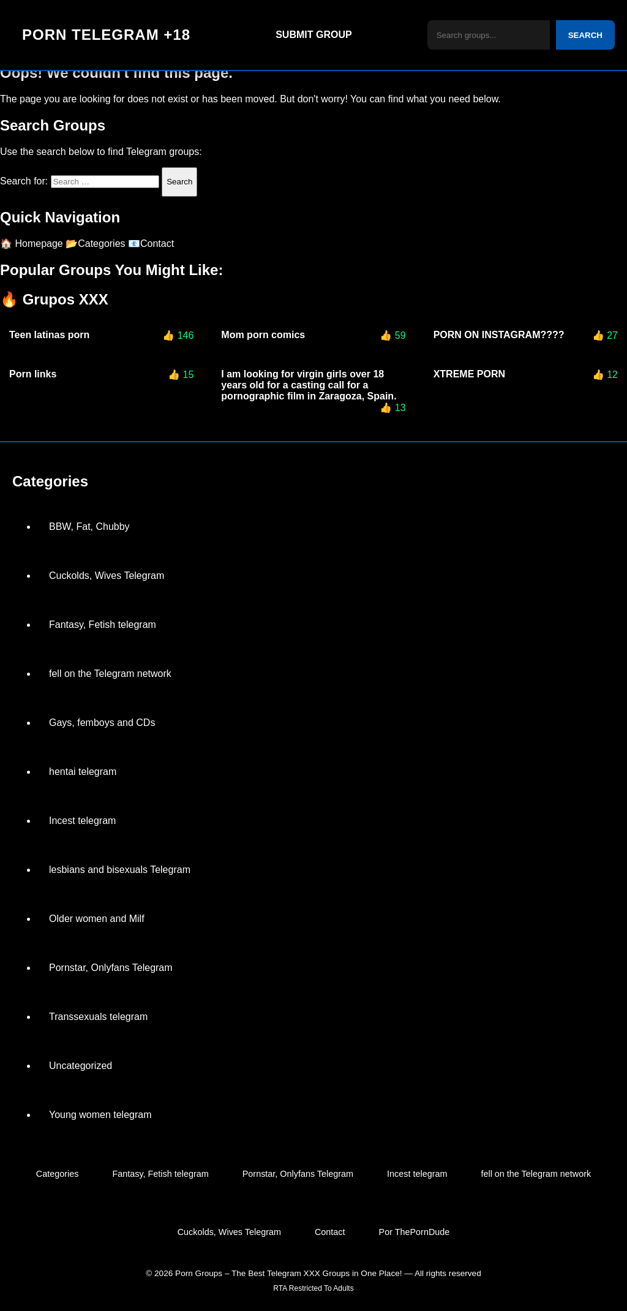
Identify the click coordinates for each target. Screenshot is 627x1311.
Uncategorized (80, 1065)
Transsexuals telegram (98, 1016)
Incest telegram (82, 820)
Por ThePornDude (414, 1232)
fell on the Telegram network (110, 673)
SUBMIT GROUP (313, 34)
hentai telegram (82, 771)
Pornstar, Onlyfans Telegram (111, 967)
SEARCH (585, 35)
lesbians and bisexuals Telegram (119, 869)
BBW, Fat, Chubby (89, 526)
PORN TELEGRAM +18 (106, 34)
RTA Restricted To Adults (313, 1288)
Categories (57, 1174)
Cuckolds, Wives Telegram (106, 575)
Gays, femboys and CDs (102, 722)
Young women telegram (100, 1114)
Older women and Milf (97, 918)
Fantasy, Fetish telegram (102, 624)
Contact (330, 1232)
